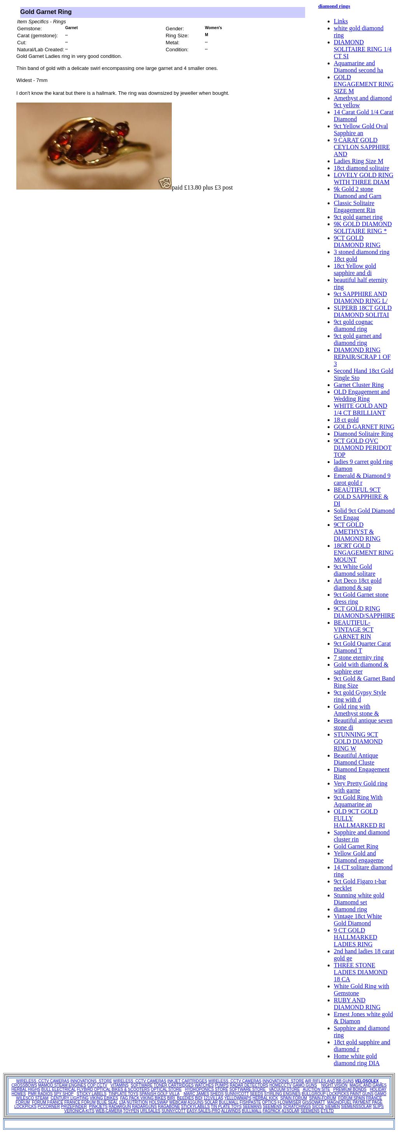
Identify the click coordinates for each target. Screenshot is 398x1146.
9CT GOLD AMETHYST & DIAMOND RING (357, 531)
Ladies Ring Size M (359, 161)
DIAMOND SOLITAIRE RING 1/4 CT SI (363, 49)
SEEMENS (272, 1106)
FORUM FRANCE (47, 1102)
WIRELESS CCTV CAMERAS (42, 1081)
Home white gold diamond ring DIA (357, 1059)
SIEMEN (332, 1106)
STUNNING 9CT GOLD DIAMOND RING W (358, 741)
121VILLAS (213, 1098)
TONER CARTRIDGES (174, 1085)
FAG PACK (130, 1098)
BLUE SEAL (107, 1102)
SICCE (318, 1106)
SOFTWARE (141, 1085)
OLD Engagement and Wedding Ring (362, 395)
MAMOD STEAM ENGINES (62, 1085)
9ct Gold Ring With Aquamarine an (358, 801)
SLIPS (378, 1106)
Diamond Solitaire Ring (363, 433)
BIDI (198, 1098)
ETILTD (327, 1111)
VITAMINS (119, 1085)
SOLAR (211, 1102)
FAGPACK (272, 1111)
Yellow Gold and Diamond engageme (359, 857)
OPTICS (269, 1102)
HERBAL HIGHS (25, 1089)
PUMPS (222, 1085)
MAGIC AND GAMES (368, 1085)
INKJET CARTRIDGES (187, 1081)
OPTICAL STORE (166, 1089)
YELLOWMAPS (237, 1098)
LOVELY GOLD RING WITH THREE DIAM (363, 178)
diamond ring (350, 909)
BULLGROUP (314, 1094)
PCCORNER (49, 1106)
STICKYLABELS (195, 1106)
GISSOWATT (313, 1102)
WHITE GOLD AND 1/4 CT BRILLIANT (361, 409)
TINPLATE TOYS (123, 1094)
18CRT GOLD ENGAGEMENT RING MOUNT (364, 552)
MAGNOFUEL (339, 1102)
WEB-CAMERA (109, 1111)
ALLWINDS (231, 1111)
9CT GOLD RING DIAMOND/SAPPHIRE (364, 612)
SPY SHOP (63, 1094)
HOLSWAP (158, 1102)
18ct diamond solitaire (361, 168)
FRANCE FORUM (80, 1102)
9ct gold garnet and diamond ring (358, 339)
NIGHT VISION (334, 1085)
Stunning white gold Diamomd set (359, 899)
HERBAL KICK (265, 1098)
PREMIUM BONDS (350, 1089)
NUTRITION (137, 1102)
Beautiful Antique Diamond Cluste (356, 759)
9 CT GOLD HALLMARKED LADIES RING (355, 937)
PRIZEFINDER (74, 1106)
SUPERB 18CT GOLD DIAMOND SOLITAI (363, 311)
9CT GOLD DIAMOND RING (357, 241)
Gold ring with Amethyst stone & (356, 710)
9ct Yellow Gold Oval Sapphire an (361, 129)
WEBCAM (178, 1102)
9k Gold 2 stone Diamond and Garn (358, 192)
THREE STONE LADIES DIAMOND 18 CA (361, 972)
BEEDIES (185, 1098)
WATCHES (204, 1085)
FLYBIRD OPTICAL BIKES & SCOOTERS (113, 1089)
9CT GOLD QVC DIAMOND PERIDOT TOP (363, 447)
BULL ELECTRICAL (58, 1089)
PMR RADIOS (40, 1094)
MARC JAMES (196, 1094)
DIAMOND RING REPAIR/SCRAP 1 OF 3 (362, 357)
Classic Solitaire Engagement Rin (354, 206)
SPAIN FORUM (293, 1098)
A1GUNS (195, 1102)
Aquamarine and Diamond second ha (358, 66)
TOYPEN (131, 1111)
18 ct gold (346, 419)
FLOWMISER (289, 1102)
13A (122, 1102)
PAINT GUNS (362, 1094)
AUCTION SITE (316, 1089)
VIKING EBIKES (104, 1098)
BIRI (171, 1098)
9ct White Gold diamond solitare (354, 570)
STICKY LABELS (91, 1094)
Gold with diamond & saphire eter (361, 668)
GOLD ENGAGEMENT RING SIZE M (364, 84)
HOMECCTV (280, 1085)
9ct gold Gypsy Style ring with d (360, 696)
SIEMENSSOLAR (356, 1106)
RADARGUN (120, 1106)
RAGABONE (169, 1106)
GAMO (381, 1094)
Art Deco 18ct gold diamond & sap (358, 584)
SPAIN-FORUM (322, 1098)
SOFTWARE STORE (248, 1089)
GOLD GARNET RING (364, 426)
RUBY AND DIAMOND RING (357, 1003)
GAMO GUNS (305, 1085)
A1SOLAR (290, 1111)
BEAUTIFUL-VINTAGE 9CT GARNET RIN (354, 629)
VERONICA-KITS (79, 1111)
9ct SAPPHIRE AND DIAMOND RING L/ (361, 297)
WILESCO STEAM (32, 1098)
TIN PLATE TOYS (226, 1106)
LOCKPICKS (338, 1094)
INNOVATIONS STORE (91, 1081)
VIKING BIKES (153, 1098)
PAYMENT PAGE (368, 1102)
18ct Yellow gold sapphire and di (355, 269)
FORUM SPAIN (351, 1098)
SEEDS (256, 1094)
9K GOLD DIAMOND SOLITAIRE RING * (363, 227)
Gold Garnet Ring (356, 846)
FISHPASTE (250, 1102)
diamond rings (334, 6)
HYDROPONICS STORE (207, 1089)
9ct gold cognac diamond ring (353, 325)
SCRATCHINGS (297, 1106)
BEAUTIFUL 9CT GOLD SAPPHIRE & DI (361, 496)
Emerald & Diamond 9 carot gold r (362, 479)
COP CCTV (97, 1085)
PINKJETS (98, 1106)
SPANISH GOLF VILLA (160, 1094)
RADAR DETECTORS (249, 1085)
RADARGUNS (144, 1106)
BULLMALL (229, 1102)
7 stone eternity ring (359, 657)
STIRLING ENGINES (282, 1094)
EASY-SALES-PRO (203, 1111)
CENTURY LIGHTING (70, 1098)
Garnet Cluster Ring (359, 384)
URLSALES (150, 1111)
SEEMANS (252, 1106)
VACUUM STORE (284, 1089)
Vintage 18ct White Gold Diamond (358, 920)
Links (341, 21)
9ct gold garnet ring (358, 217)
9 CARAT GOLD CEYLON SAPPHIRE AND (362, 147)
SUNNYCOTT (237, 1094)
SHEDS (216, 1094)
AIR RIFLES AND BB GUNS (329, 1081)
